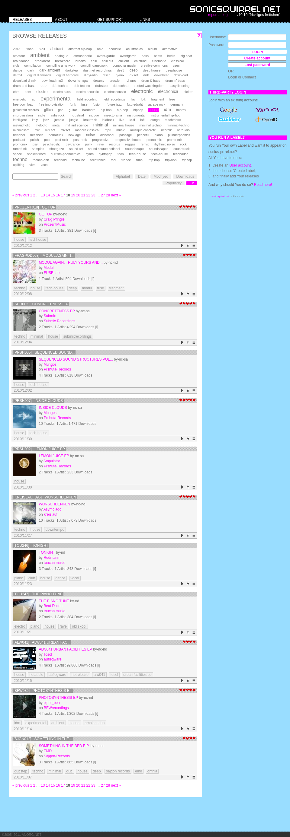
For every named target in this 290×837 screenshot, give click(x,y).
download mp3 (52, 80)
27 (103, 195)
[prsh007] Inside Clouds (38, 401)
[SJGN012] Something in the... (43, 739)
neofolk (166, 130)
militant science (77, 125)
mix (37, 130)
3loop (29, 49)
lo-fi (132, 120)
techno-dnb (41, 160)
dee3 (120, 70)
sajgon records (118, 771)
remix (145, 144)
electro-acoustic (87, 92)
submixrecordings (77, 336)
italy (35, 120)
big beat (186, 56)
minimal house (123, 125)
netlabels (37, 135)
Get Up (45, 214)
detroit (17, 75)
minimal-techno (178, 125)
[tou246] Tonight (31, 545)
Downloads (185, 176)
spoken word (36, 154)
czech (177, 65)
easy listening (179, 86)
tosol (114, 675)
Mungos (50, 364)
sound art (76, 149)
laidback (108, 120)
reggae (130, 144)
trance (126, 160)
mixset (65, 130)
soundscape (134, 149)
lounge (155, 120)
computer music (124, 65)
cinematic (159, 61)
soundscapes (158, 149)
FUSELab (52, 273)
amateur (19, 56)
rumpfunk (20, 149)
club (16, 65)
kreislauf (50, 514)
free (172, 99)
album (152, 49)
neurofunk (56, 135)
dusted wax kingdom (149, 86)
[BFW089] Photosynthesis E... (43, 691)
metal (56, 125)
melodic (41, 125)
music (120, 130)
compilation (32, 65)
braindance (21, 61)
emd (138, 771)
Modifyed (160, 176)
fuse (84, 104)
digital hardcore (67, 75)
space (17, 154)
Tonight (47, 552)
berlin (171, 56)
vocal (44, 165)
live (121, 120)
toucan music (54, 563)
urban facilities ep (137, 675)
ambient (40, 55)
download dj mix (24, 80)
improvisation (23, 115)
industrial (77, 115)
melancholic (21, 125)
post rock (61, 140)
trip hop (154, 160)
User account (240, 165)
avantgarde (128, 56)
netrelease (80, 675)
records (114, 144)
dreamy (98, 80)
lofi (142, 120)
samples (38, 149)
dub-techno (82, 86)
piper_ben (52, 703)
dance (17, 70)
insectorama (113, 115)
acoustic (115, 49)
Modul (48, 268)
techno (20, 159)
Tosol (48, 654)
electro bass (62, 92)
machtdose (173, 120)
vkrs (33, 165)
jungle (73, 120)
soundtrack (181, 149)
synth (90, 154)
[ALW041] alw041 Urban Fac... (42, 642)
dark (30, 70)
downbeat (161, 75)
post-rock (80, 140)
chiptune (140, 61)
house (153, 110)
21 (83, 195)
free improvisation (51, 104)
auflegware (53, 659)
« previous (20, 195)
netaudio (183, 130)
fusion (97, 104)
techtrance (97, 160)
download (181, 75)
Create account (257, 58)
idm (167, 109)
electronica (168, 91)
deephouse (174, 70)
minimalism (21, 130)
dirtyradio (91, 75)
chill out (107, 61)
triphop (187, 160)
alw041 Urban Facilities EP (65, 649)
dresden (115, 80)
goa (60, 110)
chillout (123, 61)
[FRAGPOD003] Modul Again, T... (44, 255)
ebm (16, 92)
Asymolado (52, 509)
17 (63, 195)
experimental (56, 99)
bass (145, 56)
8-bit (42, 49)
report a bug (218, 15)
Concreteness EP (57, 311)
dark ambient (49, 70)
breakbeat (42, 61)
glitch (48, 110)
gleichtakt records (26, 110)
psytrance (73, 144)
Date (142, 176)
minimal (100, 125)
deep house (151, 70)
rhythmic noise (164, 144)
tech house (137, 154)
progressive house (127, 140)
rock (183, 144)
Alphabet (123, 176)
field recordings (114, 99)
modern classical (87, 130)
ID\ (191, 183)
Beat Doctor (53, 606)
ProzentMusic (55, 224)
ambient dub (95, 723)
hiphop (138, 110)
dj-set (134, 75)
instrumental (136, 115)
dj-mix (120, 75)
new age (74, 135)
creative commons (154, 65)
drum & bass (150, 80)
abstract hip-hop (80, 49)
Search (66, 176)
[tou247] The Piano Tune (38, 594)
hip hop (106, 110)
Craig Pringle (54, 219)
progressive (100, 140)
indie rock (57, 115)
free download (23, 104)
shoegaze (56, 149)
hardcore (88, 110)
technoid (60, 160)
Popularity (174, 183)
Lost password (257, 65)
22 (88, 195)
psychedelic (51, 144)
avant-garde (106, 56)
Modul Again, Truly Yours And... (70, 262)
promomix (20, 144)
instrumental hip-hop (166, 115)
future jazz (114, 104)
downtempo (78, 80)
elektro (188, 92)
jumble (59, 120)
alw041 (99, 675)
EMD (48, 751)
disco (106, 75)
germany (176, 104)
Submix (50, 316)
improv (181, 110)
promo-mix (174, 140)
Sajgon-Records (57, 756)
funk (73, 104)
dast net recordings (97, 70)
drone (131, 80)
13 (43, 195)
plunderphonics (179, 135)
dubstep (101, 86)
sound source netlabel (104, 149)
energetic (19, 99)
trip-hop (171, 160)
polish (34, 140)
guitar (73, 110)
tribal (139, 160)
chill (94, 61)
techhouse (180, 154)
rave (100, 144)
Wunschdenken (54, 504)
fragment (157, 99)
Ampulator (52, 461)
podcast (19, 140)
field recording (87, 99)
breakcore (62, 61)
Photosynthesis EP (58, 697)
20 (78, 195)
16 (58, 195)
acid (100, 49)
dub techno (60, 86)
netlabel (19, 135)
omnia (152, 771)
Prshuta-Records (57, 369)
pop (47, 140)
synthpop (105, 154)
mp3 (108, 130)
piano (159, 135)
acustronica (134, 49)
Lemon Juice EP (54, 456)
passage (125, 135)
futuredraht (135, 104)
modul (87, 288)
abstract (56, 49)
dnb (146, 75)
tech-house (159, 154)
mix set (50, 130)
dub (43, 86)
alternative (169, 49)
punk (88, 144)
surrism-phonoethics (65, 154)
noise (90, 135)
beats (158, 56)
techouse (78, 160)
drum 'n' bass (175, 80)
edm (28, 92)
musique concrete (143, 130)
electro (41, 92)
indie (41, 115)
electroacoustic (115, 92)
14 (48, 195)
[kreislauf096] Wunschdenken (45, 497)
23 (93, 195)
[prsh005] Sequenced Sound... (44, 352)
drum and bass (24, 86)
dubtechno (121, 86)
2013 (16, 49)
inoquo (94, 115)
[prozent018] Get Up (34, 207)
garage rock (156, 104)
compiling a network (61, 65)
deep (134, 70)
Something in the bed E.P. (64, 746)
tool (113, 160)
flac (133, 99)
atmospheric (82, 56)
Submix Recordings (59, 321)
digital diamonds (39, 75)
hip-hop (122, 110)
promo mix (154, 140)
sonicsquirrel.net (220, 196)
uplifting (18, 165)
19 (73, 195)
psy (35, 144)
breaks (81, 61)
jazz (46, 120)
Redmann (51, 557)
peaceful (143, 135)
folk (143, 99)
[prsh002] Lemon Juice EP (39, 449)
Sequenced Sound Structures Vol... (76, 359)
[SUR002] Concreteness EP (41, 304)
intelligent (20, 120)
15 (53, 195)
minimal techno (150, 125)
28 (108, 195)
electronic (142, 91)
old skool (79, 626)
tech (121, 154)
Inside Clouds (53, 408)
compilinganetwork (93, 65)
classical (177, 61)
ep (33, 99)
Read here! (263, 185)
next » (116, 195)
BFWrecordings (56, 708)
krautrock (90, 120)
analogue (61, 56)
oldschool (107, 135)
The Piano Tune (54, 601)
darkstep (71, 70)
